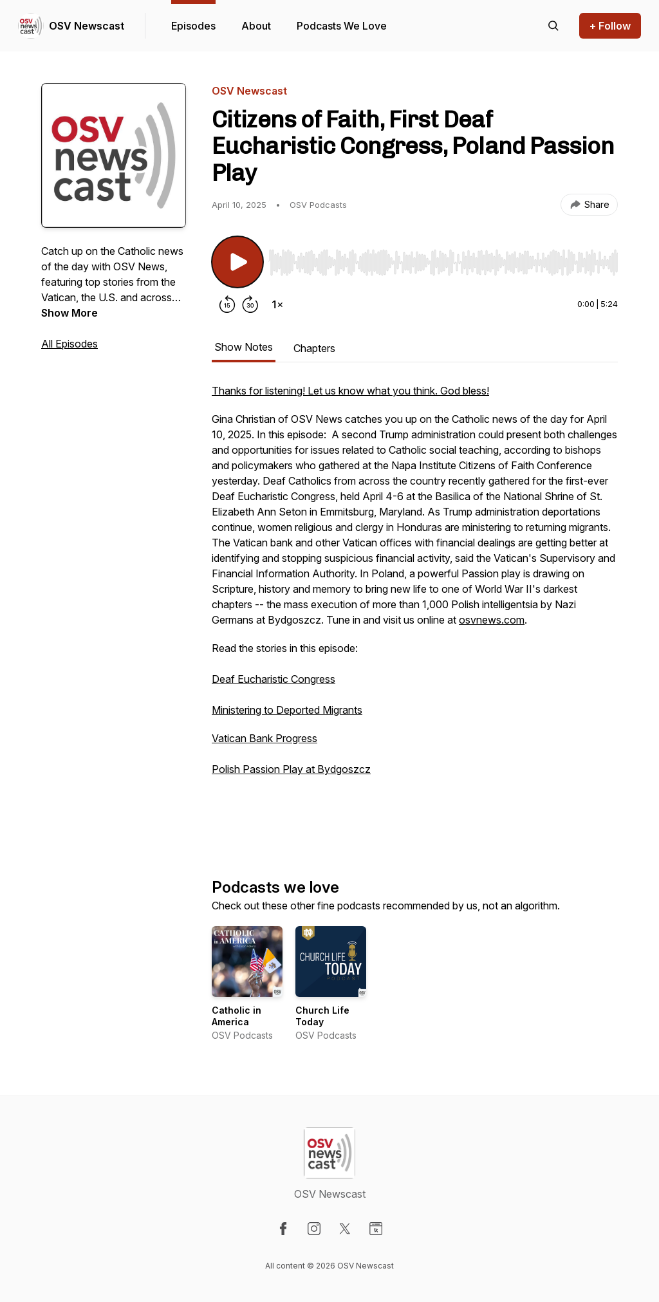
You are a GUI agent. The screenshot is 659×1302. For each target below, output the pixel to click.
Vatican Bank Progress (264, 738)
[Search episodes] (553, 25)
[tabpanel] (415, 609)
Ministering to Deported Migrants (287, 709)
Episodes (193, 25)
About (256, 25)
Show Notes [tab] (243, 346)
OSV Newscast (86, 25)
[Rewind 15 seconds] (227, 304)
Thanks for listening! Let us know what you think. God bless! (350, 390)
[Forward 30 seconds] (250, 304)
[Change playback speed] (277, 304)
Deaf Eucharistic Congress (273, 679)
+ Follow (610, 25)
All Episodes (69, 343)
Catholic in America (236, 1016)
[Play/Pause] (237, 262)
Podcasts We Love (342, 25)
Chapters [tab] (314, 348)
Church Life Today (322, 1016)
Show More (69, 312)
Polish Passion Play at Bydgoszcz (291, 769)
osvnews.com (491, 619)
